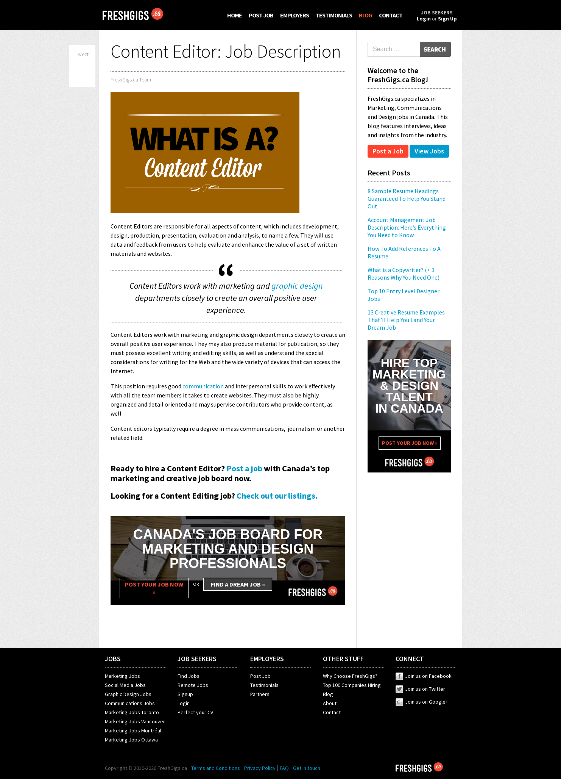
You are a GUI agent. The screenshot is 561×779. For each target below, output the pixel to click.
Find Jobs (188, 676)
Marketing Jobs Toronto (132, 712)
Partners (260, 694)
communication (203, 386)
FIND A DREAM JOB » (238, 584)
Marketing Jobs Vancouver (135, 721)
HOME (234, 15)
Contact (332, 712)
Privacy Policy (260, 768)
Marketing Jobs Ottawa (131, 739)
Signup (185, 694)
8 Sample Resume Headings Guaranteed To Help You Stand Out (407, 198)
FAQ (284, 768)
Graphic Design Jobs (128, 694)
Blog (328, 694)
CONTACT (390, 15)
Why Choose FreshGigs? (350, 676)
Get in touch (306, 768)
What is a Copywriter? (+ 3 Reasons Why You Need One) (403, 273)
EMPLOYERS (294, 15)
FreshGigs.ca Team (131, 79)
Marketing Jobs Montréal (133, 730)
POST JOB (261, 15)
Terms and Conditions (215, 768)
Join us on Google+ (422, 701)
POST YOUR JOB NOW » (154, 588)
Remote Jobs (193, 685)
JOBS (113, 658)
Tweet (82, 54)
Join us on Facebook (424, 676)
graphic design (297, 285)
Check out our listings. (277, 495)
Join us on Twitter (420, 688)
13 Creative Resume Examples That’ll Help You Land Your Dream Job (406, 319)
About (330, 703)
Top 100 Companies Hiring (352, 685)
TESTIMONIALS (334, 15)
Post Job (260, 676)
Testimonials (264, 685)
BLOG (365, 15)
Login (184, 703)
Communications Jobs (130, 703)
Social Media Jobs (125, 685)
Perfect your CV (195, 712)
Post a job (244, 468)
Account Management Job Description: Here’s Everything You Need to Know (407, 227)
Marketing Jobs (122, 676)
